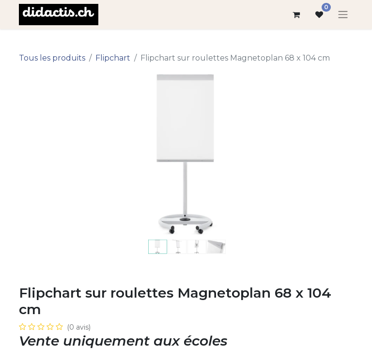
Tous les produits (52, 58)
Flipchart (112, 58)
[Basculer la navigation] (343, 14)
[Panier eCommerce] (296, 14)
